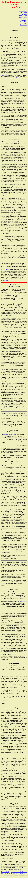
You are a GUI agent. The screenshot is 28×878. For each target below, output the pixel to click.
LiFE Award (8, 875)
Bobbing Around (5, 269)
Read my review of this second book (10, 78)
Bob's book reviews (14, 873)
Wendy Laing (23, 14)
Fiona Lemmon (23, 17)
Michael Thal (23, 22)
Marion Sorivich (23, 20)
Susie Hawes (24, 12)
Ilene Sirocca (23, 18)
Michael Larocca (23, 15)
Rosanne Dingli (23, 11)
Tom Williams (23, 25)
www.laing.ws (23, 601)
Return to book (5, 872)
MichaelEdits (4, 280)
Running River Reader (10, 434)
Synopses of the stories (16, 872)
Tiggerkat (24, 23)
